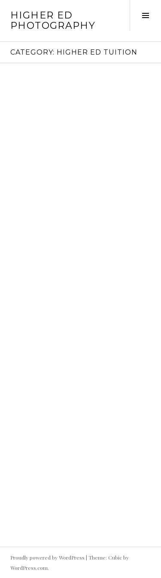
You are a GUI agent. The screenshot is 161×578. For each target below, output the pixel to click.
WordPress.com (29, 567)
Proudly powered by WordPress (47, 557)
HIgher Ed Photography (52, 20)
